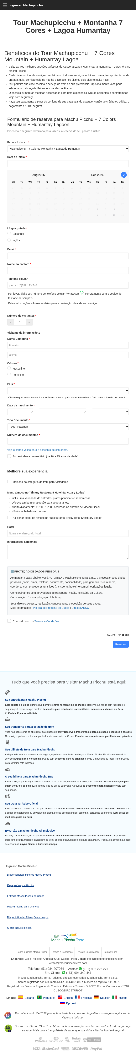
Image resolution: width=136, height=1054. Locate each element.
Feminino (15, 374)
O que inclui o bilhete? (20, 927)
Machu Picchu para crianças (23, 906)
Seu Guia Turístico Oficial (21, 803)
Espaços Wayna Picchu (20, 885)
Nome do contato (19, 264)
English (69, 997)
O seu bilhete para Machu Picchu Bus (29, 776)
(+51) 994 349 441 (78, 972)
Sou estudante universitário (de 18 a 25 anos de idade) (42, 456)
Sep (94, 174)
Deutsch (105, 997)
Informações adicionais (22, 541)
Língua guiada (17, 228)
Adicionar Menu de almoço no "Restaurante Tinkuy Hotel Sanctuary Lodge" (54, 517)
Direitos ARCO (80, 607)
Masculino (16, 368)
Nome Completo (19, 338)
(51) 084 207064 (52, 968)
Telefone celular (17, 278)
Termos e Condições (46, 621)
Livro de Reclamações (88, 952)
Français (86, 997)
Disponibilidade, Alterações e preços (27, 917)
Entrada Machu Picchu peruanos (25, 896)
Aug (35, 174)
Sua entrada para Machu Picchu (25, 699)
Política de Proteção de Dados (51, 607)
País (11, 384)
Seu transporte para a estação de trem (29, 726)
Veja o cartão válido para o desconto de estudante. (37, 449)
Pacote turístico (18, 142)
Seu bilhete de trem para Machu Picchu (30, 749)
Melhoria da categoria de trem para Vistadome (37, 481)
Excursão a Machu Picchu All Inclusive (30, 830)
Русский (71, 1003)
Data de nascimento (21, 405)
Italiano (123, 997)
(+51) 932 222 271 (95, 969)
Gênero (13, 363)
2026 (41, 174)
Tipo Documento (19, 420)
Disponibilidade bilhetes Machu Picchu (29, 874)
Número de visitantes (22, 315)
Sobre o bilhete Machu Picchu (32, 952)
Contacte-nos (110, 952)
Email (12, 249)
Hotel (10, 526)
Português (49, 997)
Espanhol (15, 233)
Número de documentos (24, 435)
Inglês (13, 240)
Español (30, 997)
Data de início (17, 157)
